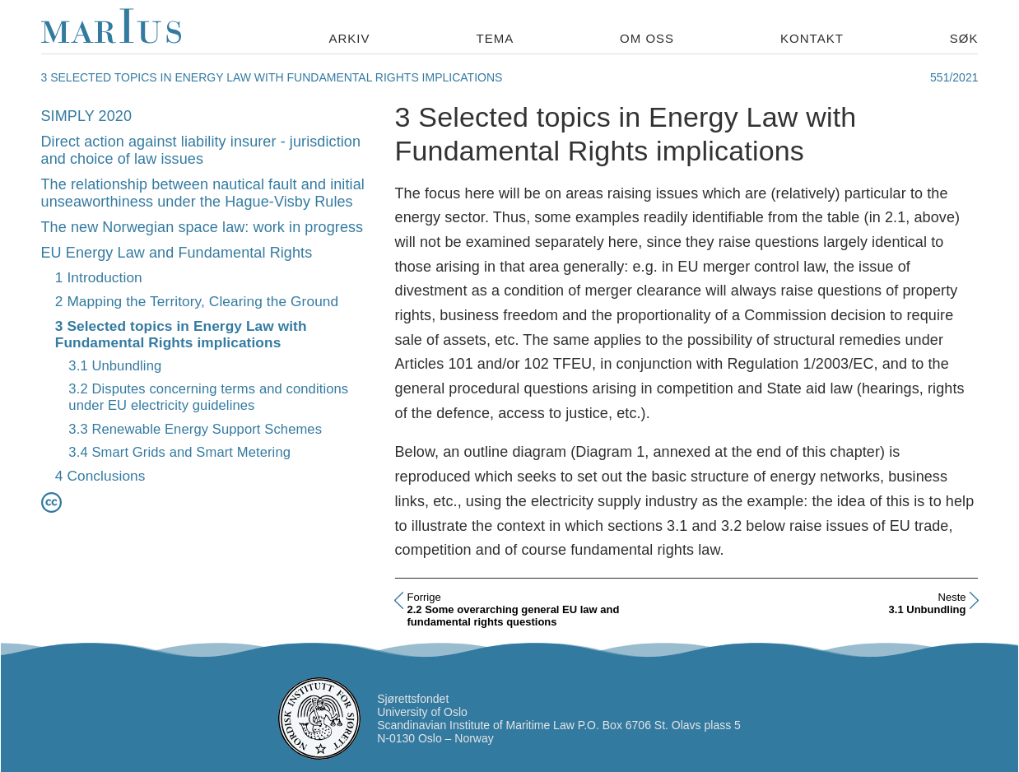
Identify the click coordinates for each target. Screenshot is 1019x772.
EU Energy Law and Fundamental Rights (177, 252)
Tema (495, 38)
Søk (964, 38)
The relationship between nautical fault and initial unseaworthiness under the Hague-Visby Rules (203, 193)
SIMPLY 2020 (87, 116)
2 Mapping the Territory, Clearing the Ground (196, 301)
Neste (952, 597)
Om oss (647, 38)
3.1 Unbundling (114, 366)
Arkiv (349, 38)
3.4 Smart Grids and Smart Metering (179, 452)
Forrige (424, 597)
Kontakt (812, 38)
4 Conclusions (100, 475)
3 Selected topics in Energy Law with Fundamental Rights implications (181, 334)
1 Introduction (98, 277)
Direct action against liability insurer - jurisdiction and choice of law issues (201, 150)
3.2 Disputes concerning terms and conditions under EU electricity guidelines (208, 397)
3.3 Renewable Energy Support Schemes (195, 429)
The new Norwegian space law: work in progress (202, 227)
